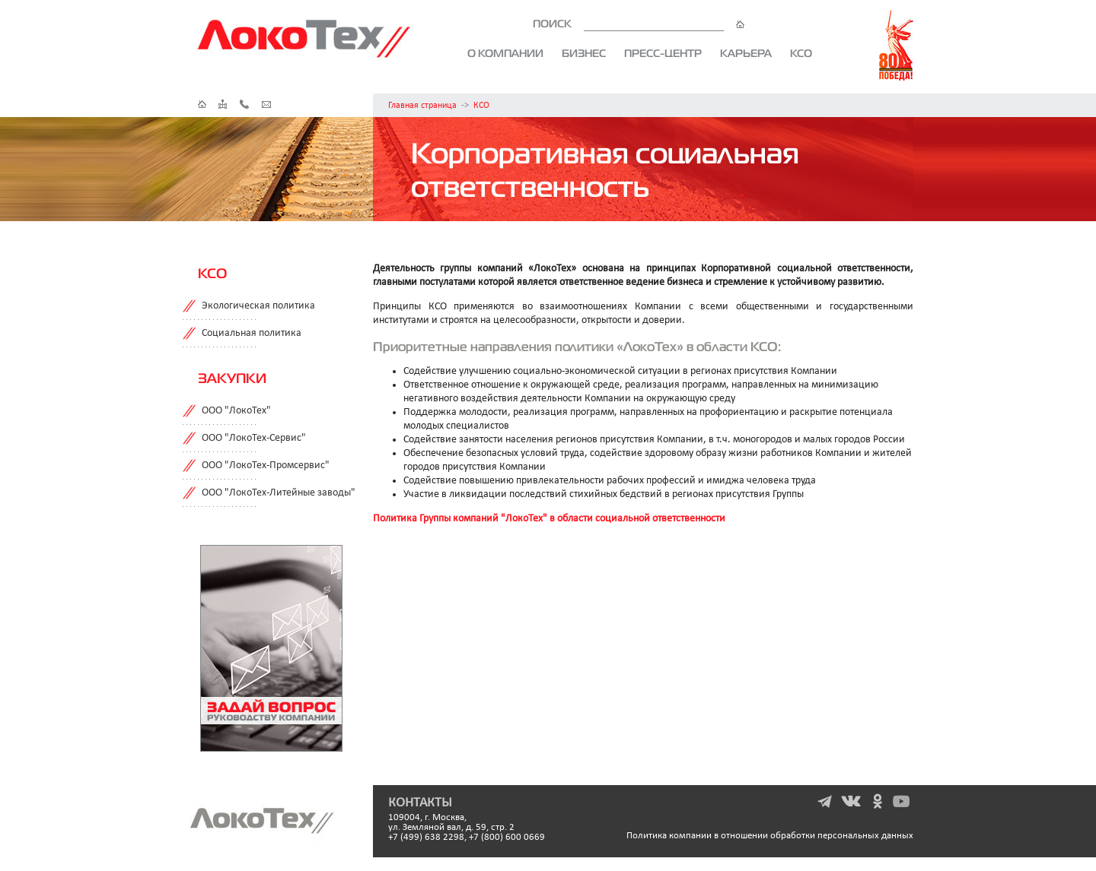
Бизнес (584, 53)
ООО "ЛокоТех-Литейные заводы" (278, 493)
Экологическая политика (258, 306)
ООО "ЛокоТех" (236, 410)
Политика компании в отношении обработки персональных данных (769, 836)
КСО (801, 53)
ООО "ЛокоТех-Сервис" (254, 438)
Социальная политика (251, 333)
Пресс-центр (663, 53)
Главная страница (422, 105)
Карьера (746, 53)
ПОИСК (638, 23)
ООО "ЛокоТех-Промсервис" (266, 465)
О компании (505, 53)
